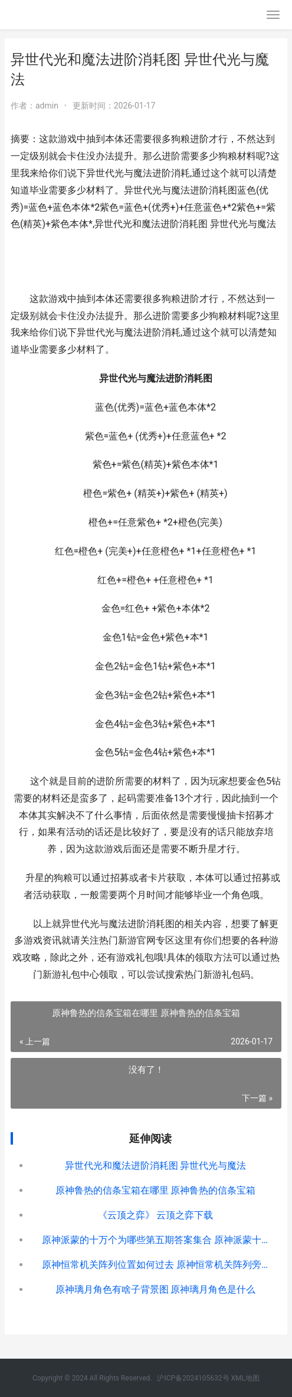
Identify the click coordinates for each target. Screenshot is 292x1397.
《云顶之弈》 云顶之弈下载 (156, 1215)
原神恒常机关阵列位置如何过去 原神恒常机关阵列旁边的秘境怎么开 (155, 1264)
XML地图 (245, 1378)
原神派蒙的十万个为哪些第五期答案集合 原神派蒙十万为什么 (155, 1239)
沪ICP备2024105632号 (194, 1378)
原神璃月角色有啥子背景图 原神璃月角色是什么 (155, 1289)
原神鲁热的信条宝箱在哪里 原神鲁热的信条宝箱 (155, 1190)
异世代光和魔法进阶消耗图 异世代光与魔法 (156, 1165)
